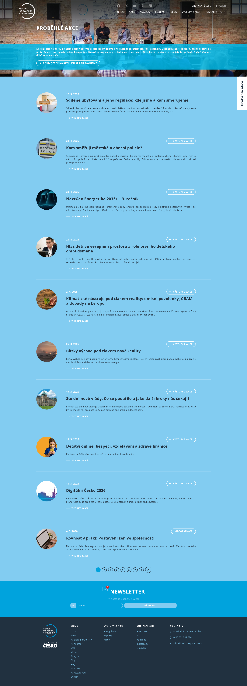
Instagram (142, 643)
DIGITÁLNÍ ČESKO (201, 5)
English (221, 5)
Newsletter (76, 643)
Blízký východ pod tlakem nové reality (103, 350)
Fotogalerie (110, 631)
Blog (73, 660)
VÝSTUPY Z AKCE (179, 140)
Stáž (73, 647)
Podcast (160, 11)
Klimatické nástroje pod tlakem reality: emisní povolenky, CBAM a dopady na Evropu (129, 301)
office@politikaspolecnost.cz (187, 643)
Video (107, 639)
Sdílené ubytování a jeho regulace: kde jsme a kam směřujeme (127, 100)
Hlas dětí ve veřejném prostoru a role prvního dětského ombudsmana (120, 249)
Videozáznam (183, 531)
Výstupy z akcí (191, 11)
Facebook (142, 631)
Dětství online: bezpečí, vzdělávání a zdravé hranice (117, 446)
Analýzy (145, 11)
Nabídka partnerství (81, 639)
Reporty (108, 635)
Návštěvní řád (78, 672)
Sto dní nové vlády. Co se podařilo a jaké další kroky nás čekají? (128, 398)
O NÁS (120, 11)
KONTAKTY (211, 11)
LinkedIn (141, 647)
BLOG (174, 11)
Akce (73, 635)
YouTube (141, 639)
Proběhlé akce (57, 28)
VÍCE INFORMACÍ (77, 118)
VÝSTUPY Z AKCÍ (114, 625)
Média (74, 652)
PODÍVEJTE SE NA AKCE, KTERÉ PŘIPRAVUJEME (67, 62)
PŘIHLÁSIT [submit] (150, 605)
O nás (74, 631)
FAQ (73, 664)
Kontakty (75, 668)
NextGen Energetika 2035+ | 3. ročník (102, 198)
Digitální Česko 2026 (86, 490)
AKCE (132, 11)
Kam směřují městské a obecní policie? (104, 147)
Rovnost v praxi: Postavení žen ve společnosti (110, 538)
